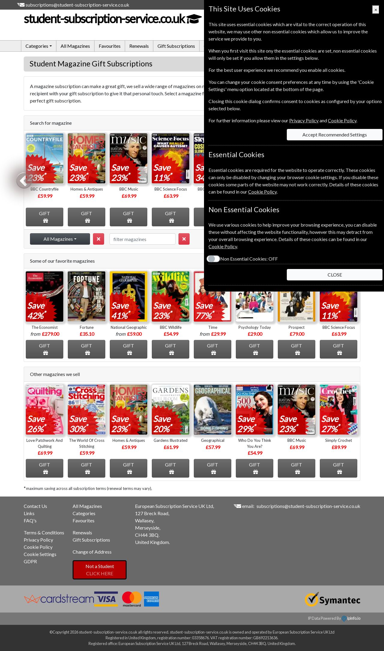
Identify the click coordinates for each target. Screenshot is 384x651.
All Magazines (75, 46)
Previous (24, 180)
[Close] (376, 9)
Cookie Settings (40, 554)
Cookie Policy (38, 547)
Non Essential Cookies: (249, 258)
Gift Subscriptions (176, 46)
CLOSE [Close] (335, 274)
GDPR (30, 561)
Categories (84, 513)
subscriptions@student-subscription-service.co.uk (77, 5)
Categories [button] (37, 46)
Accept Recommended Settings (334, 134)
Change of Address (92, 552)
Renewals (139, 46)
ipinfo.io (351, 618)
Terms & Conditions (44, 532)
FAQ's (30, 520)
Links (29, 513)
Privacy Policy (38, 539)
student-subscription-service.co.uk (112, 18)
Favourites (110, 46)
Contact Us (35, 506)
